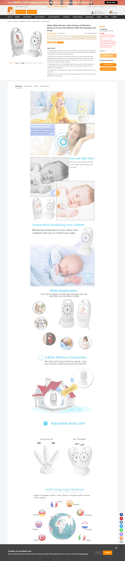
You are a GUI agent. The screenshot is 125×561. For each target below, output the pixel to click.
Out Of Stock (108, 55)
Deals (114, 17)
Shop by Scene (20, 11)
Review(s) (61, 33)
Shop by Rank (32, 11)
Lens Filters (27, 17)
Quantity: (102, 51)
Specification (44, 86)
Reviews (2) (28, 86)
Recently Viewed (92, 6)
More (106, 17)
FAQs (36, 86)
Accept (107, 552)
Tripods (17, 17)
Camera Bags (77, 17)
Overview (18, 86)
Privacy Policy (83, 554)
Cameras (66, 17)
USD (112, 7)
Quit (98, 552)
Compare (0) (102, 6)
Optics (99, 17)
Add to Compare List (108, 69)
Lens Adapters (40, 17)
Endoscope (89, 17)
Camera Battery (54, 17)
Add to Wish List (108, 64)
